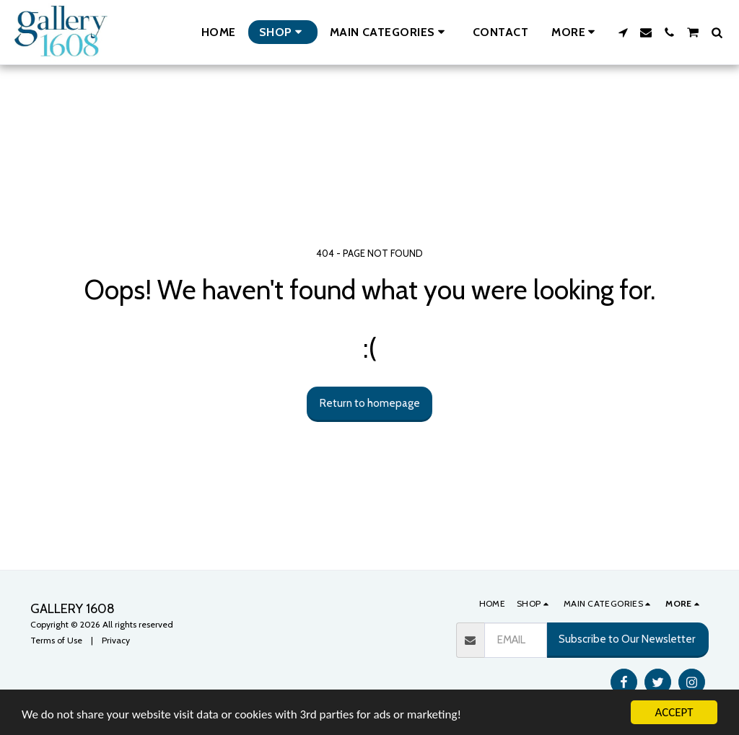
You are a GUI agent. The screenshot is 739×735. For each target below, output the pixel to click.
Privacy (116, 640)
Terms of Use (56, 640)
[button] (389, 32)
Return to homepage (370, 403)
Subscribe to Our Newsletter (627, 639)
